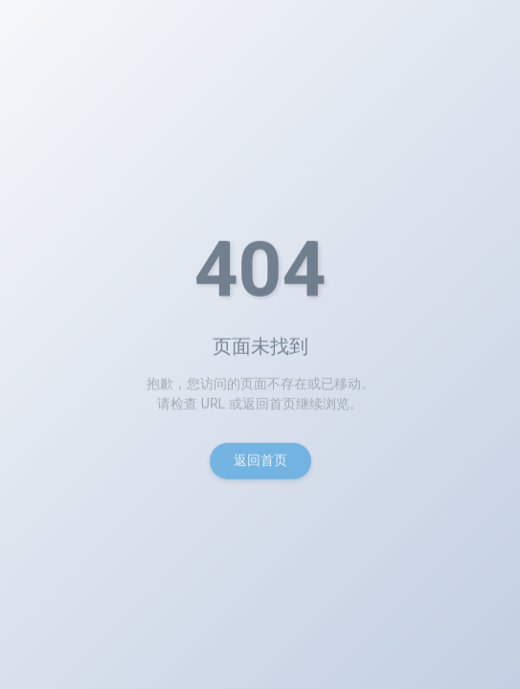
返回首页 (260, 463)
